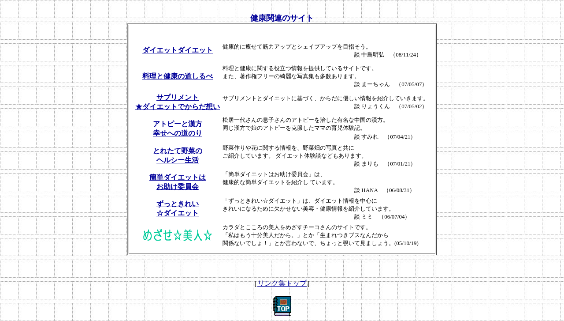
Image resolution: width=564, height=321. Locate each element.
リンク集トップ (282, 283)
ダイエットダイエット (177, 50)
